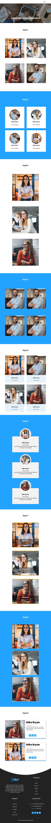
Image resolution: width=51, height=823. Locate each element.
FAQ (36, 791)
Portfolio (15, 809)
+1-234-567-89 (38, 808)
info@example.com (37, 806)
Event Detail (14, 814)
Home (36, 783)
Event (14, 812)
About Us (36, 785)
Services (36, 788)
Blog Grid (15, 806)
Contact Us (14, 804)
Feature (36, 793)
